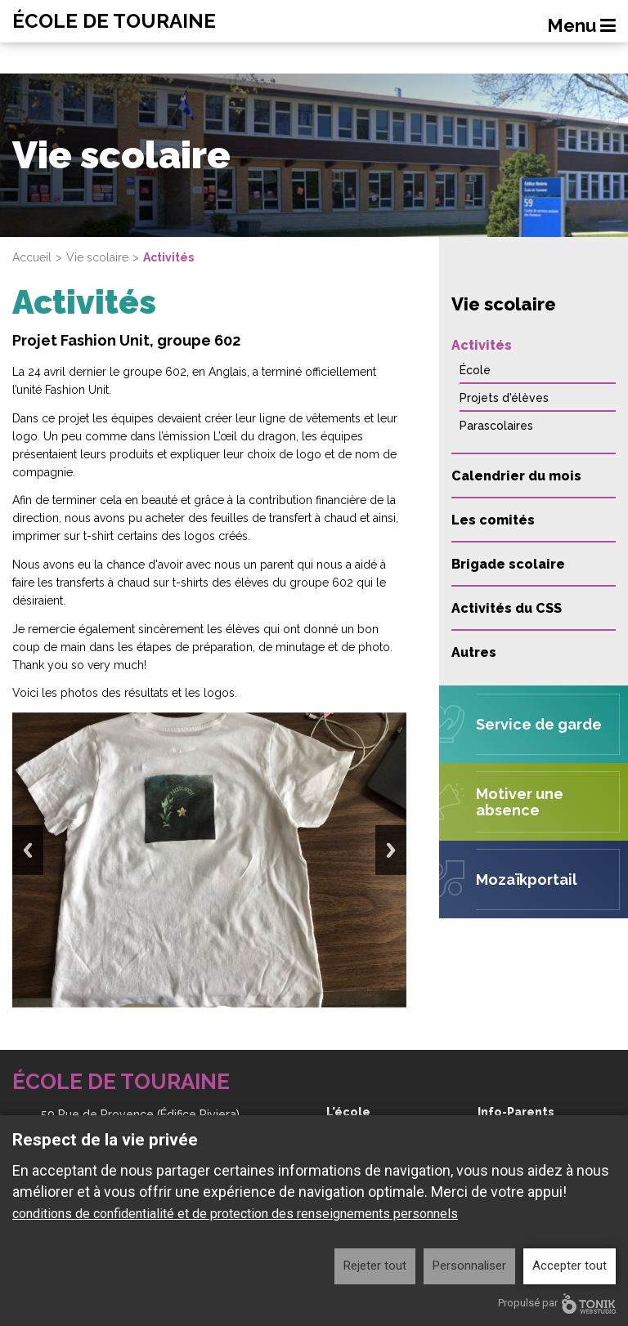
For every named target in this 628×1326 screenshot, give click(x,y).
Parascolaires (496, 425)
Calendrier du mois (516, 476)
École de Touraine (114, 21)
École (475, 370)
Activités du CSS (506, 608)
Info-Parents (516, 1111)
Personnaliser (469, 1265)
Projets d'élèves (504, 397)
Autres (473, 652)
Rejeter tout (374, 1265)
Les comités (493, 520)
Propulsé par (557, 1303)
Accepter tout (569, 1265)
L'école (348, 1111)
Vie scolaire (97, 257)
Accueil (32, 257)
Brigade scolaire (508, 564)
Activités (481, 345)
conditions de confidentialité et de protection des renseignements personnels (235, 1213)
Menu (581, 25)
